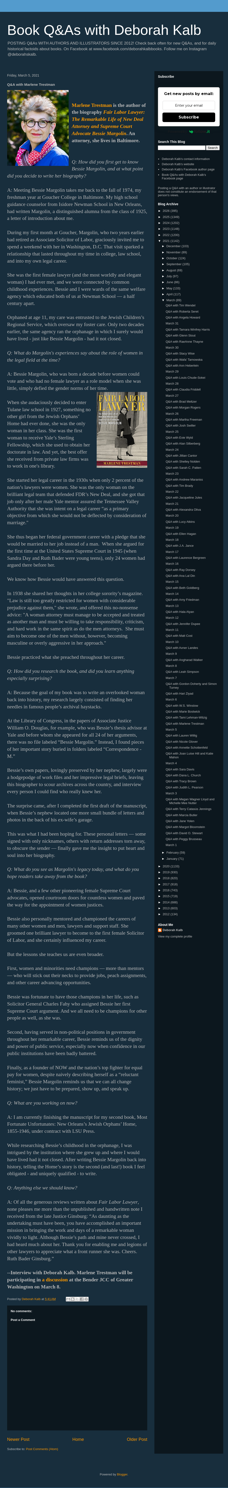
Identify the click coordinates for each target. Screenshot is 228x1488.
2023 (167, 229)
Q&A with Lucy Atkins (180, 521)
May (169, 288)
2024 (167, 223)
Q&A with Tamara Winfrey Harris (188, 329)
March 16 (172, 563)
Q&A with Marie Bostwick (183, 711)
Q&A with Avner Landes (182, 648)
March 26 (172, 413)
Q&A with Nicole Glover (182, 741)
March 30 (172, 347)
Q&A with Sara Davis (180, 769)
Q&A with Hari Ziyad (179, 693)
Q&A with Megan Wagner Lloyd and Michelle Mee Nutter (190, 801)
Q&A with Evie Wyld (179, 437)
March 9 (171, 653)
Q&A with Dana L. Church (183, 775)
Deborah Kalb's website (178, 164)
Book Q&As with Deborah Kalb (104, 30)
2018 (167, 878)
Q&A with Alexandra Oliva (183, 509)
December (174, 246)
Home (78, 1439)
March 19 (172, 527)
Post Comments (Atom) (42, 1449)
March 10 (172, 642)
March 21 (172, 503)
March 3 (171, 793)
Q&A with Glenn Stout (180, 335)
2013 (167, 908)
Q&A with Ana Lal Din (180, 576)
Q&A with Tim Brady (179, 485)
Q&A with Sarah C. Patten (183, 467)
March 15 (172, 581)
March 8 (171, 666)
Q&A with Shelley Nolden (183, 461)
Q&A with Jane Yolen (180, 821)
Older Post (137, 1439)
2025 (167, 217)
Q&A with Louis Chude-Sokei (185, 377)
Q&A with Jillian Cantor (181, 455)
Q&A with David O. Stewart (184, 833)
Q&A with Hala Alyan (180, 612)
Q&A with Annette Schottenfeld (187, 747)
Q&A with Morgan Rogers (183, 407)
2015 (167, 896)
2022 (167, 235)
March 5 (171, 729)
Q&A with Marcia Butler (181, 815)
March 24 (172, 449)
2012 (167, 914)
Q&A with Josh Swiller (180, 425)
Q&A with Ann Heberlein (182, 365)
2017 (167, 884)
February (173, 852)
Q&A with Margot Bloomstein (185, 827)
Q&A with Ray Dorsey (180, 570)
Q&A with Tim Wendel (180, 305)
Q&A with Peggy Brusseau (184, 839)
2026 (167, 211)
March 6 (171, 699)
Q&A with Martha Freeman (184, 419)
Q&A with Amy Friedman (182, 599)
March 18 (172, 540)
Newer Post (18, 1439)
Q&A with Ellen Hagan (181, 534)
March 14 (172, 594)
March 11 (172, 630)
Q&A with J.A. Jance (180, 545)
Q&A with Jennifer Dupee (183, 624)
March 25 (172, 431)
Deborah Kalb (173, 930)
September (174, 264)
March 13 (172, 606)
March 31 (172, 323)
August (171, 270)
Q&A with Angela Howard (183, 317)
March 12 (172, 617)
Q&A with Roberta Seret (182, 311)
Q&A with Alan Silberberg (183, 443)
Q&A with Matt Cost (179, 635)
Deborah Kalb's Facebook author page (188, 169)
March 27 (172, 395)
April (170, 294)
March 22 (172, 491)
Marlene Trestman (92, 105)
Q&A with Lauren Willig (181, 735)
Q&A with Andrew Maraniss (184, 479)
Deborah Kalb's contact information (186, 159)
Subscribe (189, 117)
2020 (167, 866)
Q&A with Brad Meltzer (181, 401)
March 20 (172, 515)
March (171, 300)
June (170, 282)
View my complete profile (175, 936)
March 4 (171, 763)
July (169, 276)
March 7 (171, 678)
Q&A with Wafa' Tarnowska (184, 359)
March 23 (172, 473)
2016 (167, 890)
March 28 (172, 383)
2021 (167, 241)
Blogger (122, 1474)
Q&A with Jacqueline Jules (184, 497)
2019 (167, 872)
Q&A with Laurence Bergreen (185, 558)
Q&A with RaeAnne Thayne (184, 341)
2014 (167, 902)
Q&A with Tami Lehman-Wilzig (186, 717)
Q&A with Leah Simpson (182, 671)
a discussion (55, 1280)
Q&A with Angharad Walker (184, 660)
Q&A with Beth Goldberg (182, 588)
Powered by (189, 131)
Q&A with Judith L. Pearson (184, 787)
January (172, 858)
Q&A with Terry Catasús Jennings (188, 809)
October (172, 258)
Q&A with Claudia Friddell (183, 389)
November (174, 252)
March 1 (171, 845)
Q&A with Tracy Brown (181, 781)
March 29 (172, 371)
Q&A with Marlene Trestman (185, 723)
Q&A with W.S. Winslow (182, 705)
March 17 (172, 552)
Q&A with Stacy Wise (180, 353)
